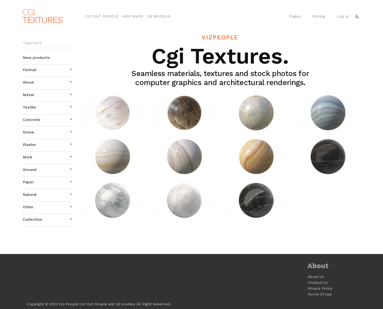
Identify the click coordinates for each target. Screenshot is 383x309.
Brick (27, 157)
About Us (316, 276)
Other (28, 207)
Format (29, 69)
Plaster (29, 144)
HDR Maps (132, 16)
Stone (28, 132)
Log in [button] (343, 16)
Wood (28, 82)
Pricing (318, 16)
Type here (32, 43)
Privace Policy (320, 288)
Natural (30, 194)
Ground (29, 169)
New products (36, 57)
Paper (28, 182)
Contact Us (317, 282)
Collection (32, 219)
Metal (28, 94)
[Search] (48, 43)
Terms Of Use (320, 294)
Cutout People (101, 16)
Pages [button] (295, 16)
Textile (29, 107)
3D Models (158, 16)
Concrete (31, 119)
